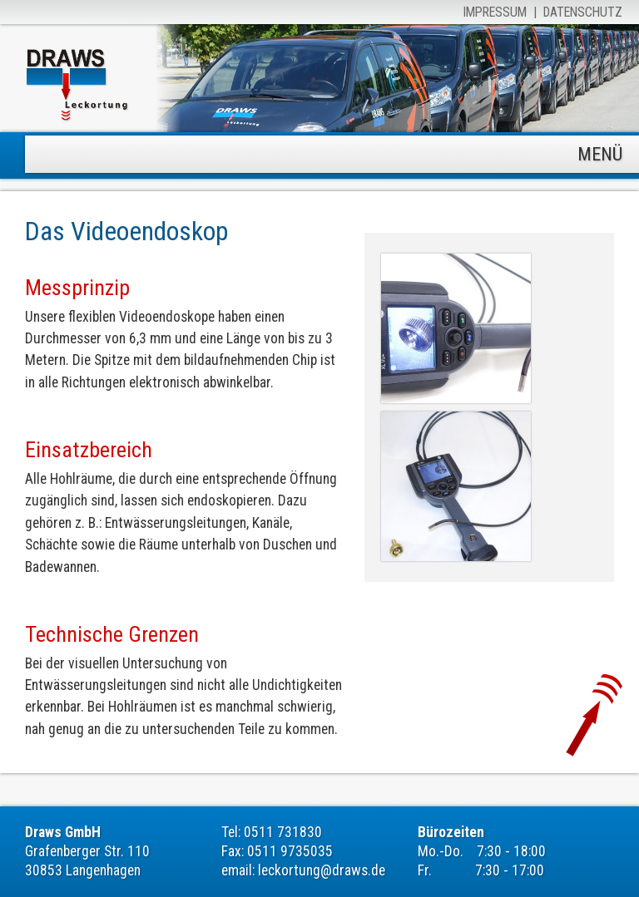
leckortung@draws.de (321, 870)
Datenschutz (582, 12)
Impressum (495, 12)
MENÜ (599, 154)
